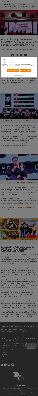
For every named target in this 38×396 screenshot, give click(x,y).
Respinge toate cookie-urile (13, 70)
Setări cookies (18, 74)
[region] (19, 67)
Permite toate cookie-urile (25, 70)
